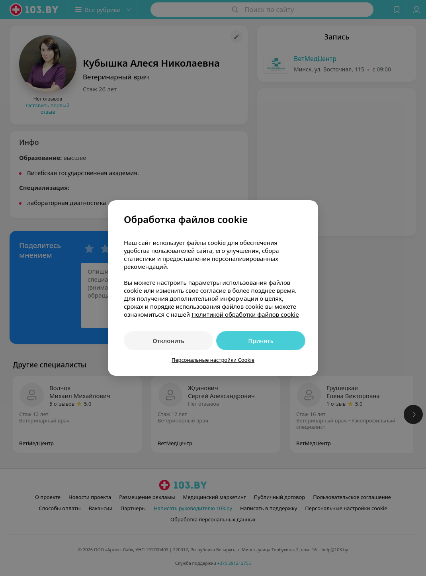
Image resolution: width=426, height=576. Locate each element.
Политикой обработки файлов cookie (245, 314)
